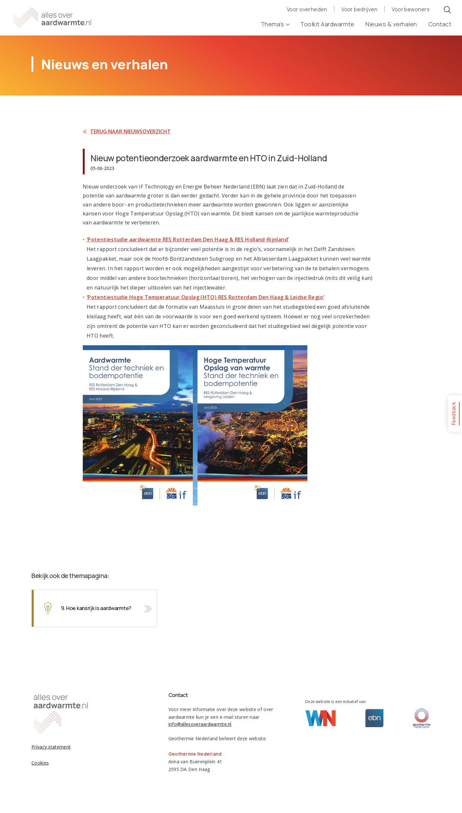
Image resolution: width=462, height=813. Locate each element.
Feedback (453, 413)
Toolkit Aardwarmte (327, 24)
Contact (439, 24)
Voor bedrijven (359, 9)
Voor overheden (307, 9)
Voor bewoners (411, 9)
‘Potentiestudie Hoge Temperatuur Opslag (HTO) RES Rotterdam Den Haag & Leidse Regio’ (205, 297)
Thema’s (275, 24)
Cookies (40, 763)
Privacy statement (51, 747)
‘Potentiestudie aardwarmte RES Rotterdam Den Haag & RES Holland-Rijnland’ (188, 239)
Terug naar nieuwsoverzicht (130, 131)
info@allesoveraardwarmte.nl (200, 724)
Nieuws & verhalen (391, 24)
